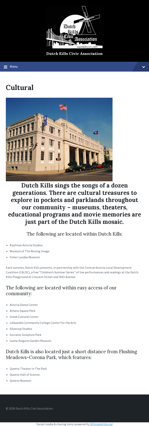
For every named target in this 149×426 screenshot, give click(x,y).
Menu (77, 66)
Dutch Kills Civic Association (74, 53)
